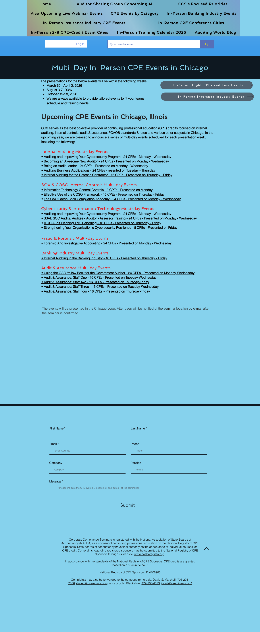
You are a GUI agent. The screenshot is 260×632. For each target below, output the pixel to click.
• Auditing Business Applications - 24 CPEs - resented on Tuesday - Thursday (98, 170)
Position (136, 462)
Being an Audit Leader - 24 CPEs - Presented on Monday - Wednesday (96, 166)
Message (55, 481)
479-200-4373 (151, 583)
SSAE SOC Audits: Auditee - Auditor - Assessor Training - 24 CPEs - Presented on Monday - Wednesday (120, 218)
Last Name (138, 428)
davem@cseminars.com (91, 583)
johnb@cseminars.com (176, 583)
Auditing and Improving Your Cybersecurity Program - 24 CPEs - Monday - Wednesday (107, 157)
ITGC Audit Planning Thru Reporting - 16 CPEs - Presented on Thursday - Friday (102, 223)
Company (55, 462)
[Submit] (127, 505)
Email (53, 443)
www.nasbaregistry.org (149, 554)
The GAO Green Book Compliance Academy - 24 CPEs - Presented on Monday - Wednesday (112, 199)
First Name (56, 428)
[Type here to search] (151, 44)
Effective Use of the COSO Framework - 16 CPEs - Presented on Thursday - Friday (104, 194)
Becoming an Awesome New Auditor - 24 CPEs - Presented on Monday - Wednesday (106, 161)
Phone (135, 443)
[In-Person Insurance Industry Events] (207, 97)
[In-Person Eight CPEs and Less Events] (206, 85)
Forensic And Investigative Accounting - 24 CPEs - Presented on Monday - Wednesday (108, 243)
